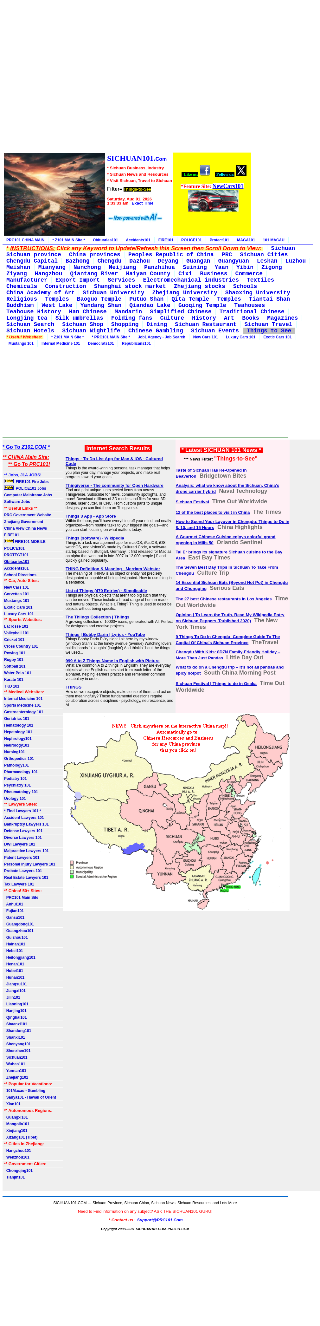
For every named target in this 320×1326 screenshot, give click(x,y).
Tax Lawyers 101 (19, 884)
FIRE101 (165, 240)
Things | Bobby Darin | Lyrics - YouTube (105, 634)
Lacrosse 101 (16, 626)
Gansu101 (14, 917)
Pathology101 (16, 765)
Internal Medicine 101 (61, 343)
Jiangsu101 (15, 984)
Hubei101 (13, 971)
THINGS (73, 687)
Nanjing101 (15, 1011)
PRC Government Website (27, 515)
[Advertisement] (127, 77)
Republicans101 (136, 343)
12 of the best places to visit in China (213, 512)
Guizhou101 (16, 937)
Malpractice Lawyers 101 (26, 851)
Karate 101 (13, 679)
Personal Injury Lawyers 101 (29, 864)
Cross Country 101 (21, 646)
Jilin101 (12, 997)
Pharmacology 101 (21, 772)
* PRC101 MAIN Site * (111, 337)
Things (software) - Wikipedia (95, 538)
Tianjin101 (14, 1177)
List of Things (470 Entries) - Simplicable (106, 590)
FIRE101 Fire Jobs (27, 481)
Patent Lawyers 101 (21, 857)
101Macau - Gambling (24, 1090)
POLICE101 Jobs (25, 488)
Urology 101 (15, 798)
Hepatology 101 (18, 732)
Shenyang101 (17, 1044)
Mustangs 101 (20, 343)
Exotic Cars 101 (277, 337)
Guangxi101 (16, 1117)
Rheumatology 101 (21, 792)
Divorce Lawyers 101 (23, 837)
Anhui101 (13, 904)
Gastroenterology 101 (23, 712)
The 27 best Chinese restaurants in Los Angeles (224, 599)
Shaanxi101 (15, 1024)
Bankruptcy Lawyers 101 (26, 824)
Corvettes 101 (16, 594)
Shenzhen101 (17, 1050)
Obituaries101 (105, 240)
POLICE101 (191, 240)
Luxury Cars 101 (240, 337)
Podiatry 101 (15, 778)
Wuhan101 (14, 1064)
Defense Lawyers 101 (23, 831)
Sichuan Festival (192, 502)
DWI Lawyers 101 (19, 844)
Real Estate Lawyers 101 (26, 877)
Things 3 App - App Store (91, 516)
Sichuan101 (15, 1057)
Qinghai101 (15, 1017)
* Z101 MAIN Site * (68, 240)
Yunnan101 (15, 1070)
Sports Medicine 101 (22, 705)
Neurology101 (16, 745)
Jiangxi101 (15, 991)
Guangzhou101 (19, 931)
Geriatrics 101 (16, 718)
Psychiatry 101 (17, 785)
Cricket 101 (14, 639)
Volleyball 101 (16, 633)
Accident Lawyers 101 (24, 817)
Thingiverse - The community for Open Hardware (114, 485)
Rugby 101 (13, 659)
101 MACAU (274, 240)
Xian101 (12, 1104)
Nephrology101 (18, 738)
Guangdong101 (19, 924)
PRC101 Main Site (21, 897)
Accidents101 (138, 240)
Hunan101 (14, 977)
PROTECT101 (16, 555)
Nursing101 (14, 752)
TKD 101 (11, 686)
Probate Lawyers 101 (23, 871)
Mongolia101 (16, 1124)
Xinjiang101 (15, 1130)
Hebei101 (13, 951)
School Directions (20, 575)
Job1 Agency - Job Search (161, 337)
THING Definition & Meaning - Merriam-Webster (113, 568)
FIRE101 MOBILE (25, 541)
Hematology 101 (18, 725)
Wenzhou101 (16, 1157)
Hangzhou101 (17, 1150)
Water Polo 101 (17, 673)
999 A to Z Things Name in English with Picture (113, 660)
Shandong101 (17, 1031)
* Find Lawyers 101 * (22, 811)
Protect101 (219, 240)
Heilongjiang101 (19, 957)
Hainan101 (14, 944)
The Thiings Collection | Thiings (97, 617)
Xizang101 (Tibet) (20, 1137)
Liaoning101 (16, 1004)
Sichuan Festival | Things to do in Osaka (216, 683)
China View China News (25, 528)
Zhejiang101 (16, 1077)
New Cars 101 (205, 337)
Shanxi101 (14, 1037)
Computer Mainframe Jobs (28, 495)
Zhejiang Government (23, 521)
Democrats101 (101, 343)
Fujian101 (14, 911)
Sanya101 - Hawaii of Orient (30, 1097)
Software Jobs (17, 502)
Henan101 (14, 964)
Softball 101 (14, 666)
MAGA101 (246, 240)
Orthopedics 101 (19, 758)
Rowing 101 (14, 653)
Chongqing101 (18, 1170)
